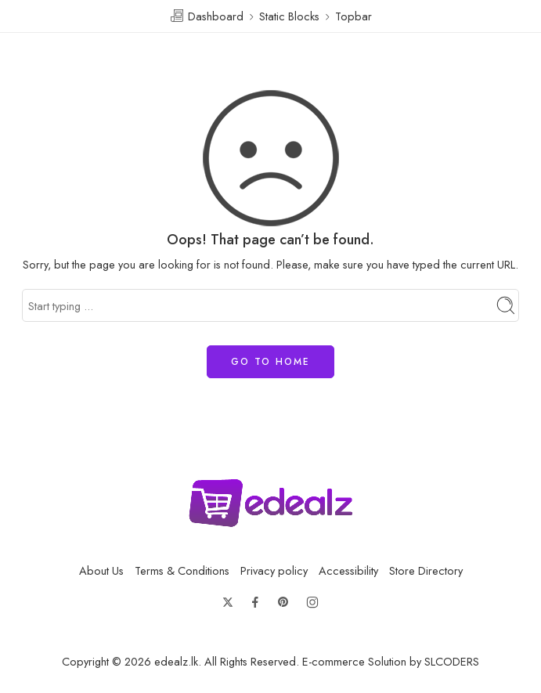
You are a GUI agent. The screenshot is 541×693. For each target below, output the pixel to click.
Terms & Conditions (182, 570)
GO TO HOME (270, 362)
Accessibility (348, 570)
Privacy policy (274, 570)
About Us (101, 570)
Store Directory (426, 570)
